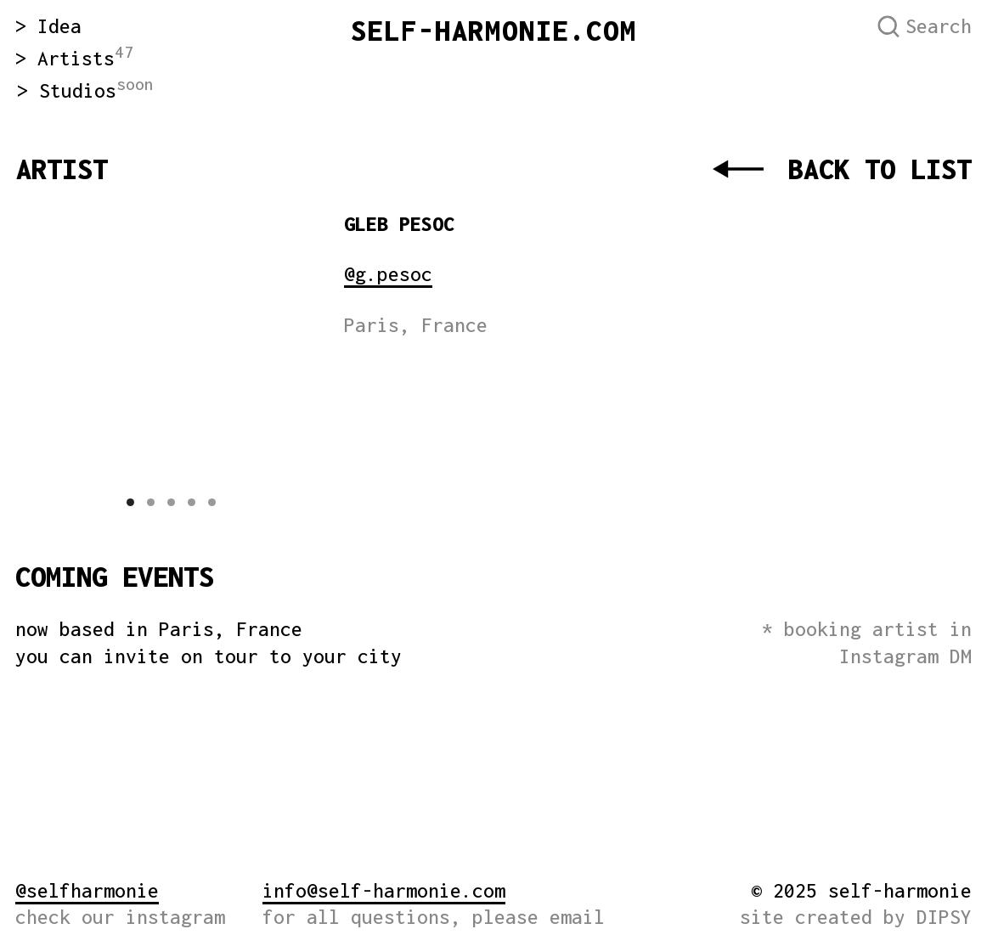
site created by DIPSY (856, 916)
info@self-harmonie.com (383, 890)
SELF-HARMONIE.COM (494, 30)
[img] (398, 465)
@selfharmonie (87, 890)
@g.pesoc (388, 273)
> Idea (48, 25)
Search (938, 25)
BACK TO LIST (880, 169)
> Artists (74, 58)
